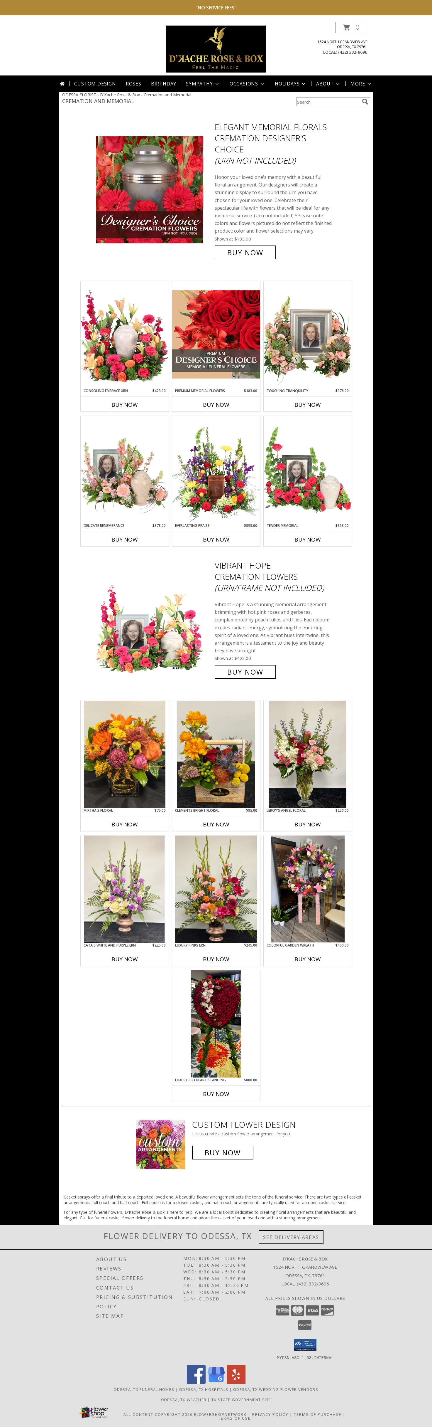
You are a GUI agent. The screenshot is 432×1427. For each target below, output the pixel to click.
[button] (351, 27)
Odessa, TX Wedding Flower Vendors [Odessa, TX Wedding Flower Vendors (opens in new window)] (275, 1389)
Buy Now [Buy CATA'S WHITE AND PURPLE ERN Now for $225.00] (124, 959)
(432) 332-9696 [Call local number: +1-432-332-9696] (352, 52)
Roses (133, 83)
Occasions (247, 83)
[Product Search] (328, 102)
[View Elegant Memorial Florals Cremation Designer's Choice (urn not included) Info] (154, 190)
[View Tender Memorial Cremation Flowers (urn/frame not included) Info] (308, 469)
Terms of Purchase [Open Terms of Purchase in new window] (317, 1414)
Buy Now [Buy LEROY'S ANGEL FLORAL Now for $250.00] (307, 824)
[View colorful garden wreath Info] (308, 889)
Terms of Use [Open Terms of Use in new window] (234, 1418)
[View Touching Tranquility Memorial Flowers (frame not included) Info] (308, 334)
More (361, 83)
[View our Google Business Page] (216, 1382)
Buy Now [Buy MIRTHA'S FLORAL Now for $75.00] (124, 824)
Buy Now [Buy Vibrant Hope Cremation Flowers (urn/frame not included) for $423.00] (245, 672)
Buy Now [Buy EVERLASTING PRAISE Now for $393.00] (216, 539)
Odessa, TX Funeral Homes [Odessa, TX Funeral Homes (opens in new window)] (144, 1389)
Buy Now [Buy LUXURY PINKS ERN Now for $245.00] (216, 959)
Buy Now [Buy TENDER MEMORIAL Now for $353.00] (307, 539)
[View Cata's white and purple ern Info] (125, 889)
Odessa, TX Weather (183, 1399)
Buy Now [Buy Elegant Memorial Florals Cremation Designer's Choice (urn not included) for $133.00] (245, 252)
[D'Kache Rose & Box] (216, 48)
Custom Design (95, 83)
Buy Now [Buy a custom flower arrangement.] (223, 1152)
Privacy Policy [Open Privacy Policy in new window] (270, 1414)
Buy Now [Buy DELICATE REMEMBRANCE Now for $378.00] (124, 539)
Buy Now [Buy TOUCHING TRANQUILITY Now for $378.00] (307, 405)
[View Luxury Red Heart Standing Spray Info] (216, 1024)
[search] (365, 101)
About (328, 83)
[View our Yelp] (236, 1382)
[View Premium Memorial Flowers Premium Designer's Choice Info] (216, 334)
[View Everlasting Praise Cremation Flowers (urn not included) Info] (216, 469)
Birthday (163, 83)
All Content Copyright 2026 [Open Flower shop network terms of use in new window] (158, 1414)
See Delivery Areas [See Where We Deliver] (291, 1237)
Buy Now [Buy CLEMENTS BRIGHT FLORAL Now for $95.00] (216, 824)
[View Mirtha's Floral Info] (125, 754)
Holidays (290, 83)
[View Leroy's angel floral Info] (308, 754)
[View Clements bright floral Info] (216, 754)
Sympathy (203, 83)
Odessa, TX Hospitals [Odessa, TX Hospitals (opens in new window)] (203, 1389)
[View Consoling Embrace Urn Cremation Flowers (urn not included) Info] (125, 334)
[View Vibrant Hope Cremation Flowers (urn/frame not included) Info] (154, 618)
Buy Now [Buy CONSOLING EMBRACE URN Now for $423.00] (124, 405)
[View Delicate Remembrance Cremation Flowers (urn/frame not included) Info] (125, 469)
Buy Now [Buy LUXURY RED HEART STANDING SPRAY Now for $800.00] (216, 1094)
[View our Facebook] (196, 1382)
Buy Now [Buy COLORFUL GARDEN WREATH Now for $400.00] (307, 959)
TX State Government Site (241, 1399)
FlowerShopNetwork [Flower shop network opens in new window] (220, 1414)
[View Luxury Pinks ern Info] (216, 889)
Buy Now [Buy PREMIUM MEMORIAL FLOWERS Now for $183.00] (216, 405)
